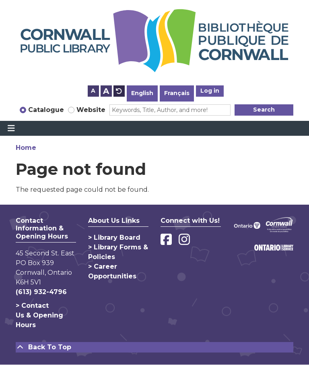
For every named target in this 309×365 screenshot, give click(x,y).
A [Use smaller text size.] (93, 90)
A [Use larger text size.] (106, 91)
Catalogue (46, 110)
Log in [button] (209, 90)
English (142, 93)
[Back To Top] (154, 347)
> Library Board (114, 237)
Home (26, 147)
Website (90, 110)
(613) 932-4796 (41, 292)
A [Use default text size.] (119, 91)
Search (264, 109)
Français (177, 93)
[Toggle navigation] (11, 128)
